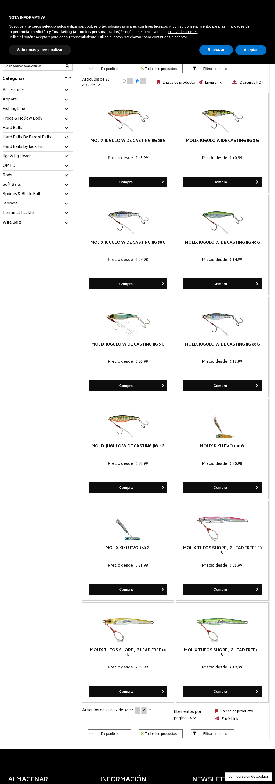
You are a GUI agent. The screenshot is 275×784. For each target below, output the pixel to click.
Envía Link (213, 83)
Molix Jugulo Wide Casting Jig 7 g (128, 446)
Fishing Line (14, 109)
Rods (7, 175)
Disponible (109, 69)
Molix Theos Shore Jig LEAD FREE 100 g (222, 550)
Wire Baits (12, 222)
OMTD (9, 166)
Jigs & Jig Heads (17, 156)
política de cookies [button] (182, 32)
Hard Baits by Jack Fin (23, 147)
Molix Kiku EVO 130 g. (222, 446)
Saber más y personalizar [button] (40, 50)
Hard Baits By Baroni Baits (27, 137)
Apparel (10, 99)
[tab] (38, 90)
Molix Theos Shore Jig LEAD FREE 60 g (128, 652)
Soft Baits (12, 184)
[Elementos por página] (192, 718)
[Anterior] (131, 709)
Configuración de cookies (248, 777)
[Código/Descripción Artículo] (24, 66)
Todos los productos (161, 69)
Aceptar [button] (251, 50)
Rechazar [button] (216, 50)
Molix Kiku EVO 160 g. (128, 548)
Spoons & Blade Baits (22, 194)
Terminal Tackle (18, 213)
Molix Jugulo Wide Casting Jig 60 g (222, 344)
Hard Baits (12, 128)
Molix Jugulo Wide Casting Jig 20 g (128, 141)
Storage (10, 203)
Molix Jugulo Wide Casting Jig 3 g (222, 141)
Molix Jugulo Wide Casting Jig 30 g (128, 242)
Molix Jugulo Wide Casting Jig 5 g (128, 344)
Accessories (14, 90)
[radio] (124, 81)
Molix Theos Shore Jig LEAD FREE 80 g (222, 652)
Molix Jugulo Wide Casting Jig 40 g (222, 242)
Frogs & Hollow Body (22, 118)
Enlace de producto (178, 83)
